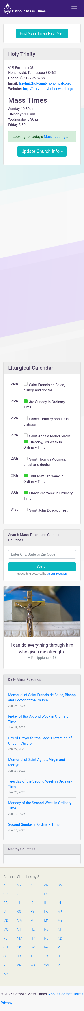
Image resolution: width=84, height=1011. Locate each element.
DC (46, 894)
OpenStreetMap (57, 573)
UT (60, 956)
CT (19, 894)
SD (19, 956)
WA (33, 965)
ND (60, 938)
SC (5, 956)
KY (33, 912)
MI (32, 921)
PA (46, 947)
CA (60, 885)
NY (33, 938)
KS (19, 912)
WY (5, 974)
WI (60, 965)
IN (59, 903)
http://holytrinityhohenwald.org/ (48, 89)
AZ (33, 885)
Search (42, 566)
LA (46, 912)
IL (45, 903)
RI (59, 947)
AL (5, 885)
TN (33, 956)
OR (33, 947)
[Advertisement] (42, 212)
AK (19, 885)
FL (59, 894)
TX (46, 956)
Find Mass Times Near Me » (42, 33)
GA (5, 903)
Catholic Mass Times (25, 8)
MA (19, 921)
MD (5, 921)
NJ (5, 938)
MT (19, 930)
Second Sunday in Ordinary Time (34, 824)
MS (60, 921)
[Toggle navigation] (74, 8)
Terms (78, 994)
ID (32, 903)
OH (5, 947)
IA (4, 912)
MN (46, 921)
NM (19, 938)
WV (46, 965)
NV (46, 930)
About (53, 994)
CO (5, 894)
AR (46, 885)
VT (5, 965)
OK (19, 947)
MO (5, 930)
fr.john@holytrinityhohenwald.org (45, 83)
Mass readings (55, 137)
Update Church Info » (42, 151)
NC (46, 938)
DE (33, 894)
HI (18, 903)
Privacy (6, 1003)
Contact (65, 994)
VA (19, 965)
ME (60, 912)
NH (60, 930)
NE (33, 930)
